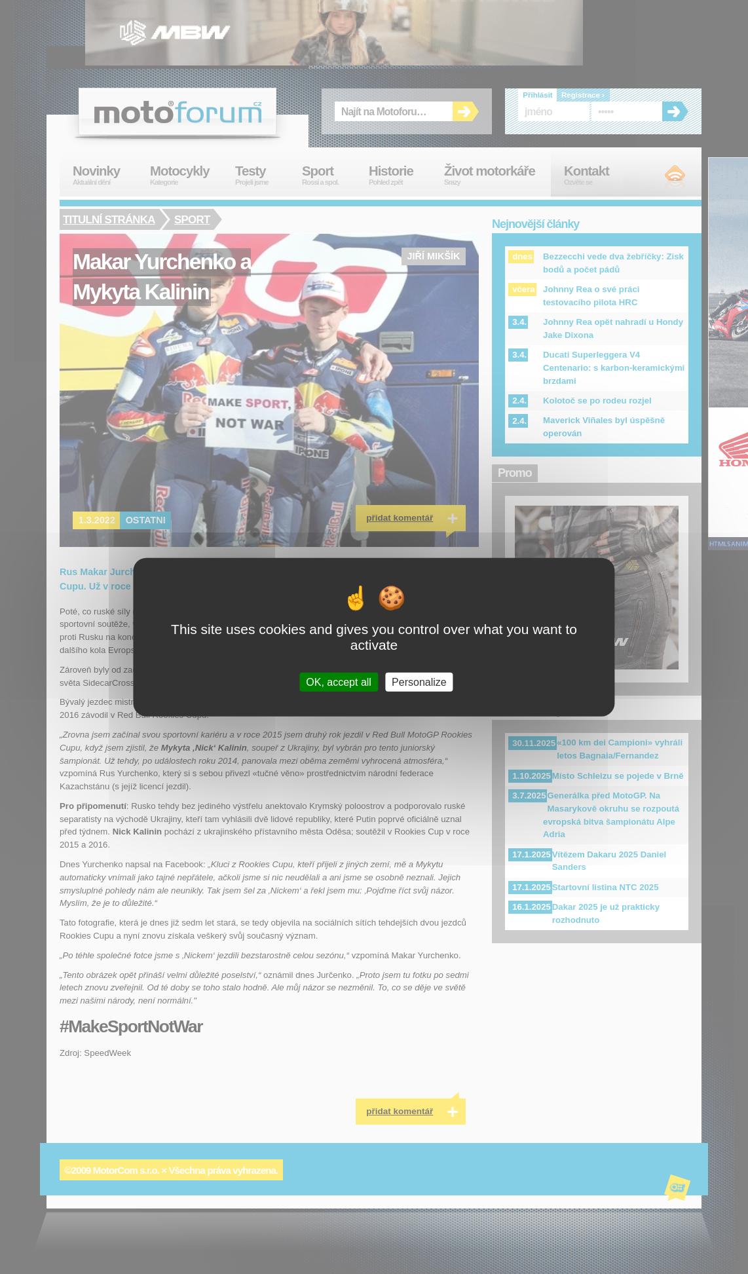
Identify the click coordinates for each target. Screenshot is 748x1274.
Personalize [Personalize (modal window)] (419, 682)
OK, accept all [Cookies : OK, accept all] (338, 682)
